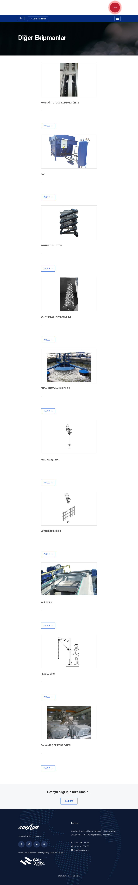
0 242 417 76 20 (81, 842)
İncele (48, 126)
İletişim (69, 801)
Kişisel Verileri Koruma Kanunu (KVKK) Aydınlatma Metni (40, 853)
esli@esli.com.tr (82, 850)
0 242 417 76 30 (82, 846)
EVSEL (115, 7)
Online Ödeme (38, 18)
